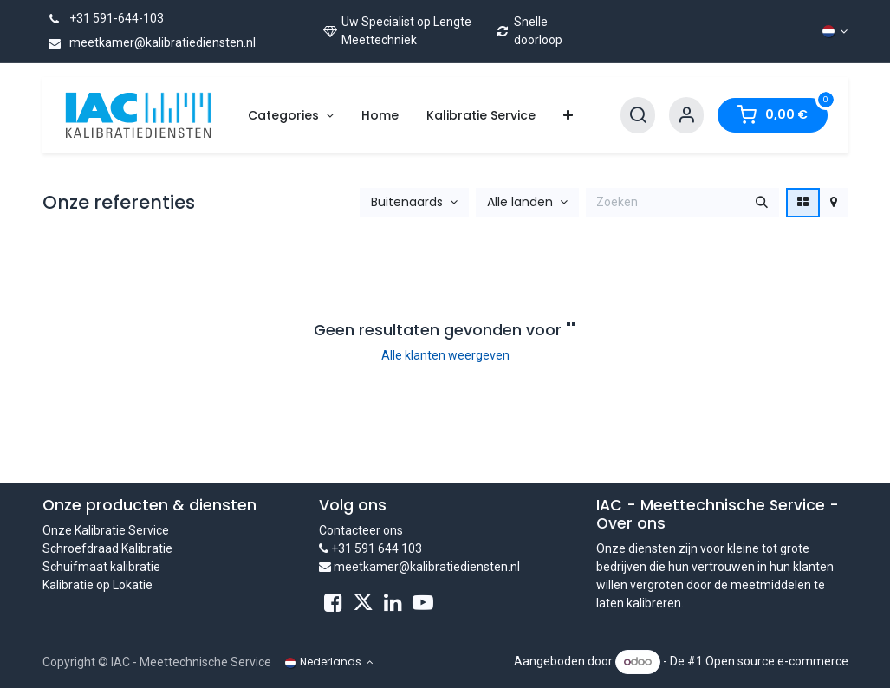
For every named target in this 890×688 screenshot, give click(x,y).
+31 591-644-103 (103, 18)
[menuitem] (291, 116)
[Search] (637, 115)
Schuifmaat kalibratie (101, 567)
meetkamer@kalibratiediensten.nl (149, 42)
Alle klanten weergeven (445, 355)
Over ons (631, 523)
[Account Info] (686, 115)
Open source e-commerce (776, 661)
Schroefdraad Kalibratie (107, 548)
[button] (414, 202)
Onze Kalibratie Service (105, 530)
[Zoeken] (761, 202)
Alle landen (520, 202)
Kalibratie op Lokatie (97, 585)
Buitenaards (407, 202)
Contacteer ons (361, 530)
